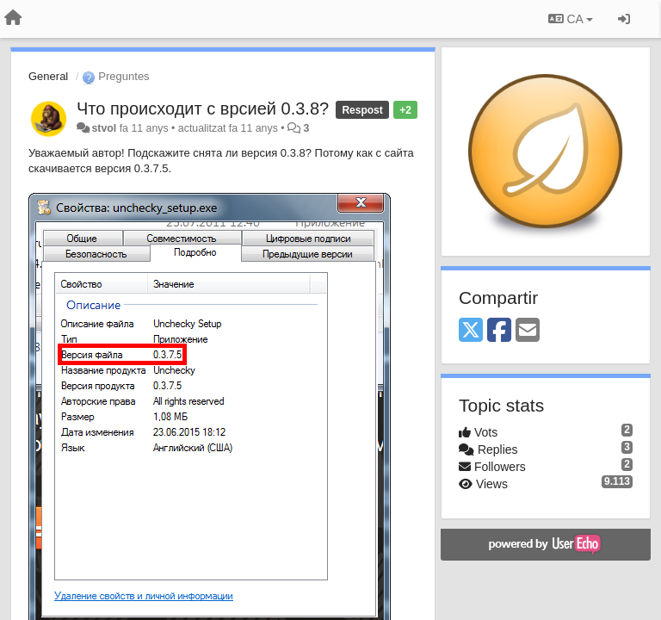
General (48, 76)
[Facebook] (499, 331)
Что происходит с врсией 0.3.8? (203, 108)
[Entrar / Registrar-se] (623, 19)
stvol (103, 128)
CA (570, 19)
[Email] (528, 331)
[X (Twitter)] (471, 331)
